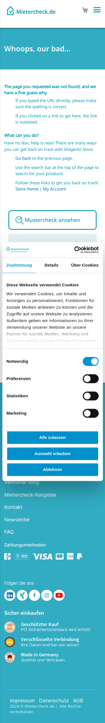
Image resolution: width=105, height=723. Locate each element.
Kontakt (13, 507)
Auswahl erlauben (52, 453)
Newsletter (17, 520)
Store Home (26, 189)
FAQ (9, 532)
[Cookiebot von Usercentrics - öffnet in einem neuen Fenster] (75, 249)
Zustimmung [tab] (19, 265)
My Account (54, 189)
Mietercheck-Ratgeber (30, 495)
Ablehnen (52, 469)
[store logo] (31, 9)
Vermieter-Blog (21, 482)
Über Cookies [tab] (85, 265)
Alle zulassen (52, 437)
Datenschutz (54, 700)
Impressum (22, 700)
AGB (78, 700)
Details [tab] (52, 265)
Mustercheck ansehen (52, 220)
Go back (23, 158)
